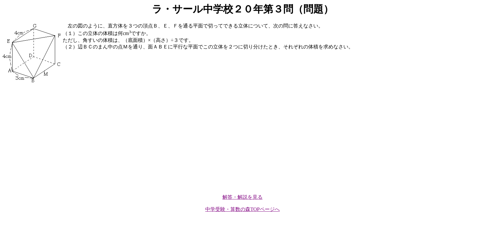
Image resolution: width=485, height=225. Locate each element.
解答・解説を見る (242, 197)
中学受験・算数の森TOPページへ (242, 209)
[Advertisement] (190, 139)
